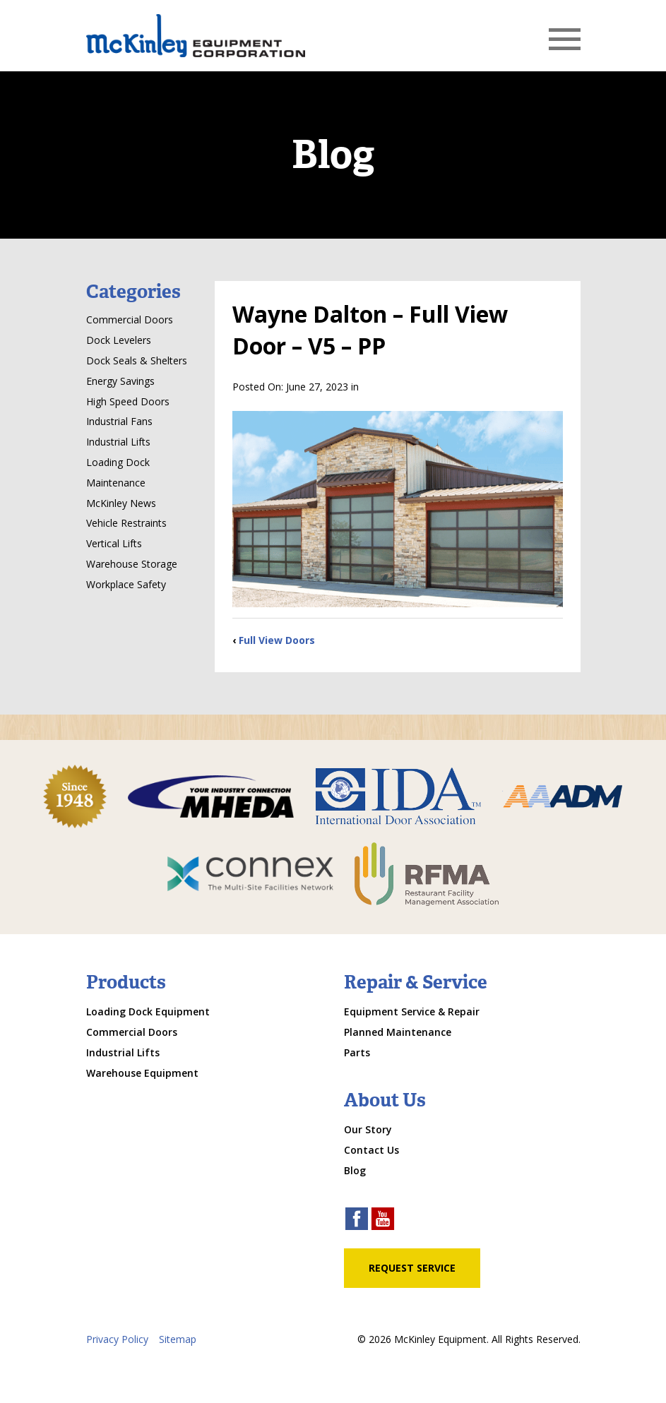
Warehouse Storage (131, 564)
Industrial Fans (119, 421)
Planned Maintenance (397, 1032)
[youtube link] (383, 1220)
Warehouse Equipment (142, 1073)
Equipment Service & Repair (412, 1011)
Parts (357, 1052)
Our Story (368, 1129)
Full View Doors (277, 640)
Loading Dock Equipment (148, 1011)
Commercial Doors (129, 319)
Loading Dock (118, 462)
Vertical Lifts (114, 543)
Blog (355, 1170)
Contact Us (371, 1150)
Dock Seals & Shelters (136, 360)
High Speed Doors (128, 401)
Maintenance (115, 482)
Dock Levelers (118, 340)
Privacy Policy (117, 1339)
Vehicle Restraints (126, 523)
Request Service (412, 1267)
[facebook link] (357, 1220)
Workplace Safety (126, 584)
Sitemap (177, 1339)
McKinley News (121, 503)
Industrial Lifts (118, 441)
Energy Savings (120, 381)
